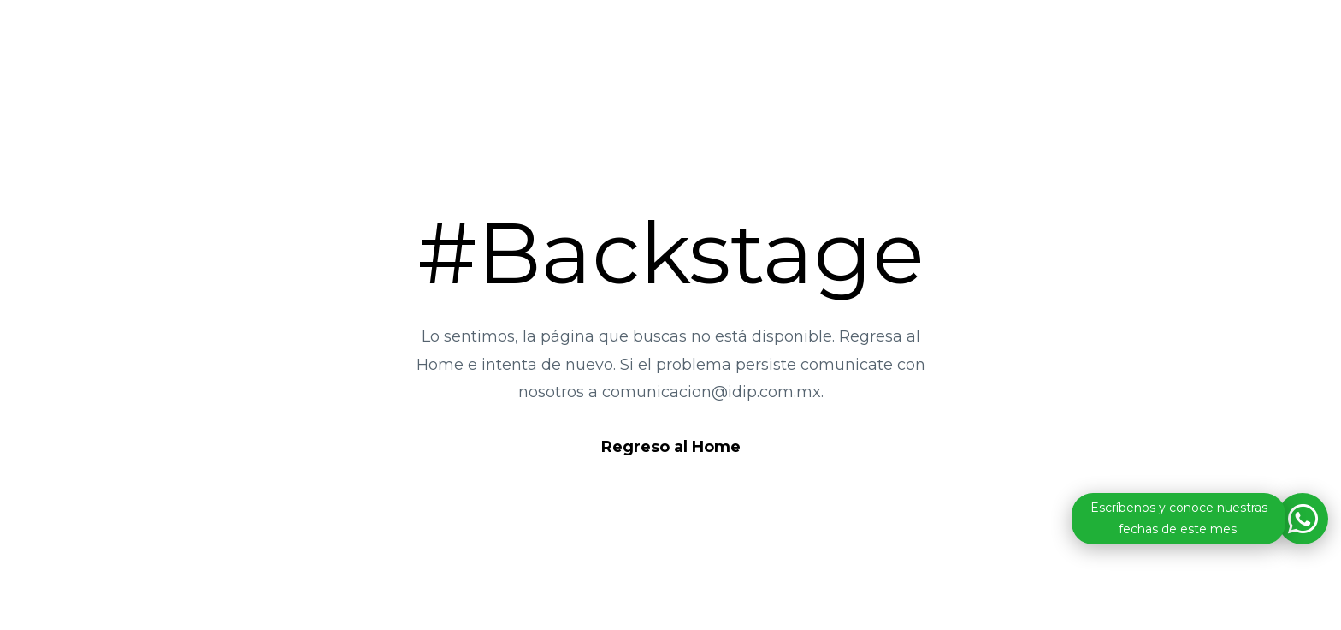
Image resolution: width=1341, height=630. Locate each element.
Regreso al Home (671, 446)
